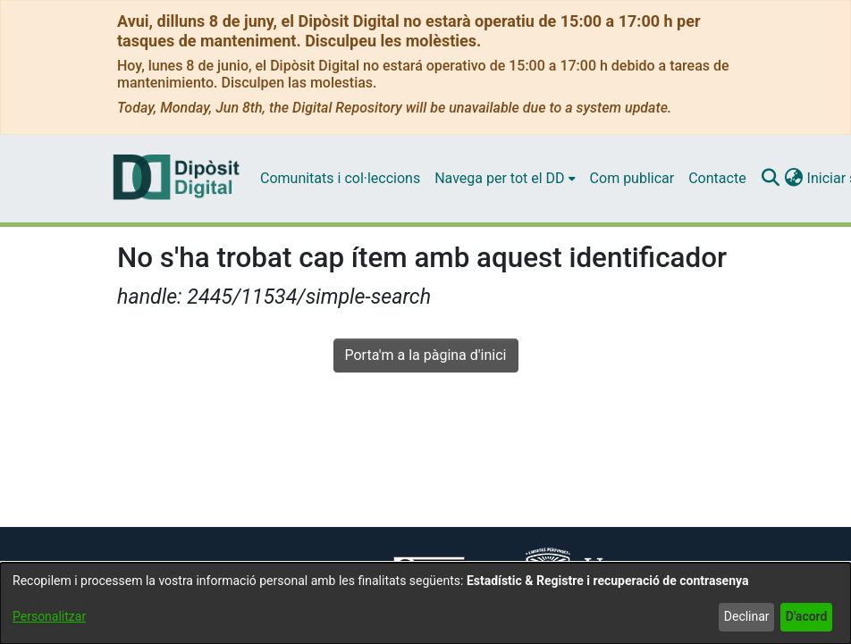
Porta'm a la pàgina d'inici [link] (426, 355)
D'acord (807, 616)
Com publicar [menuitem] (632, 178)
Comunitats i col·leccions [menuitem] (340, 178)
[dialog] (425, 603)
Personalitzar (49, 616)
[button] (771, 178)
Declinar (747, 616)
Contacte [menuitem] (717, 178)
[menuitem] (504, 179)
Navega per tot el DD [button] (499, 178)
